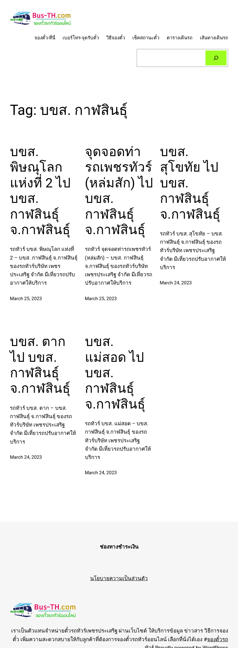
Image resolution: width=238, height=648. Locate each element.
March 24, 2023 (176, 283)
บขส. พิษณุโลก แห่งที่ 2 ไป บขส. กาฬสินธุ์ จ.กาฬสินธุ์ (40, 190)
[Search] (216, 57)
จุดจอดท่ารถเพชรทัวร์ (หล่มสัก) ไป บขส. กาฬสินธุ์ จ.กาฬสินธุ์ (119, 190)
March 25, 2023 (26, 298)
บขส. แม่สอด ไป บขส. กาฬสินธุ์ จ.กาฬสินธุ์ (115, 373)
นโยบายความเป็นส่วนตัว (119, 578)
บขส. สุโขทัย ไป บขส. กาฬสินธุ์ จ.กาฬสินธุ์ (190, 183)
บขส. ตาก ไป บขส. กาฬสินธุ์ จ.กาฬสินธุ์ (40, 365)
